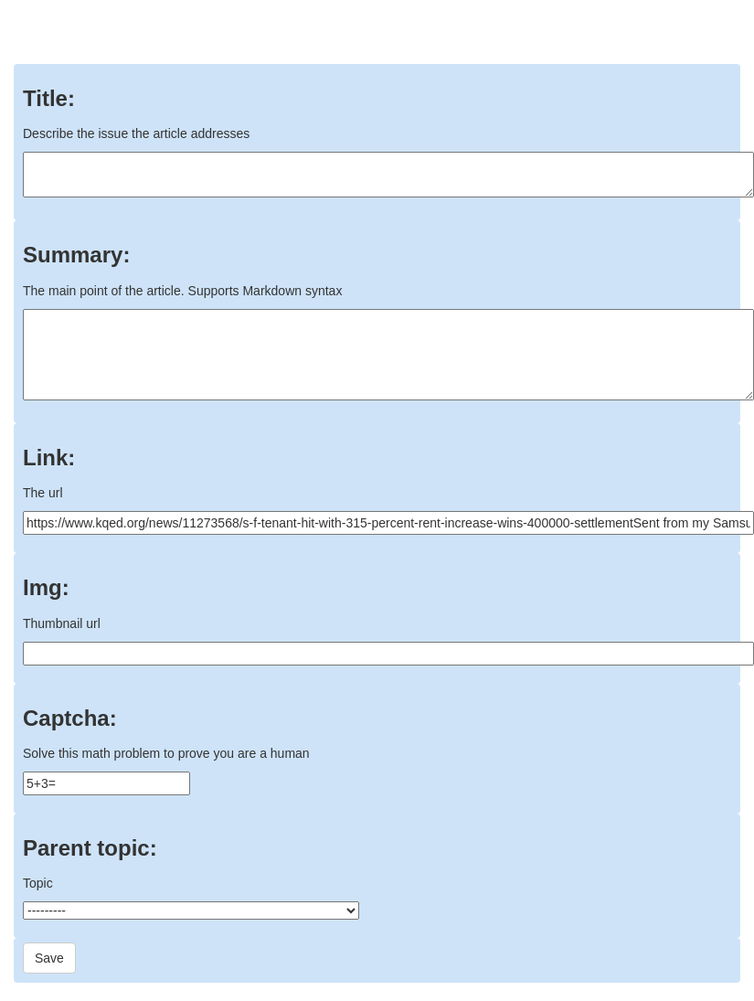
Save (49, 958)
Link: (49, 458)
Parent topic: (90, 848)
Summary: (76, 255)
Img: (46, 588)
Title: (49, 99)
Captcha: (70, 718)
